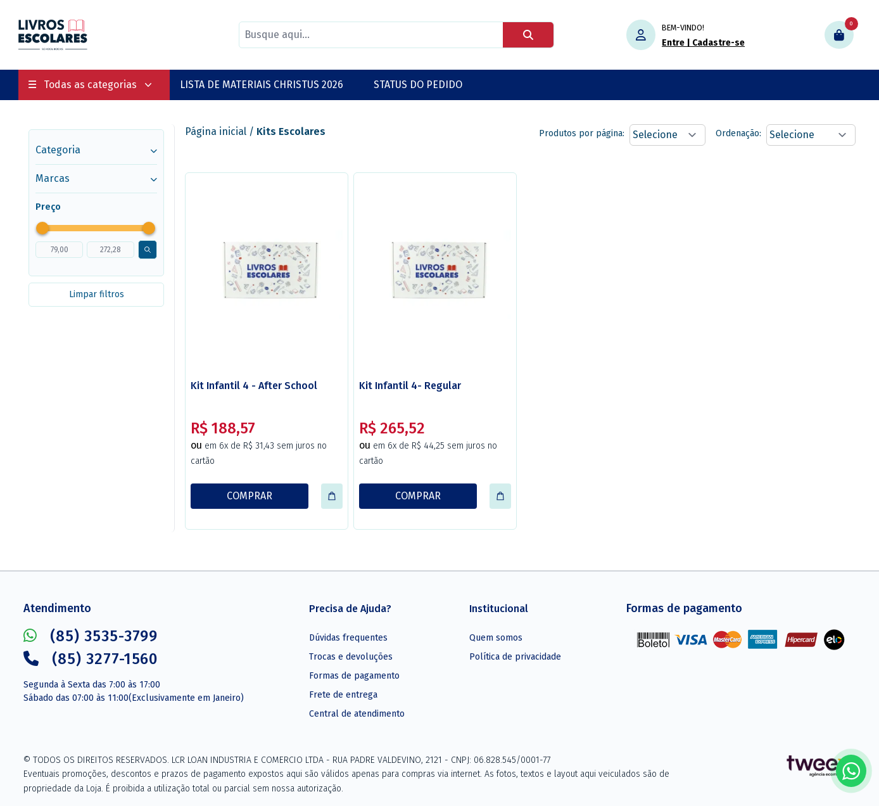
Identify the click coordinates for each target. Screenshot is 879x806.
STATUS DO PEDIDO (418, 85)
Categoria (96, 150)
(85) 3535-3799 (90, 636)
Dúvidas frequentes (348, 637)
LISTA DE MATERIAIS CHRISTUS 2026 (261, 85)
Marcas (96, 178)
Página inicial (215, 131)
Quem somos (495, 637)
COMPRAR (249, 496)
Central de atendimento (357, 713)
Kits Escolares (291, 131)
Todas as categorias (90, 85)
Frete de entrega (343, 694)
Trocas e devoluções (351, 656)
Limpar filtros (96, 294)
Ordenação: (738, 133)
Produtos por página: (581, 133)
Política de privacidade (515, 656)
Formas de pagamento (354, 675)
